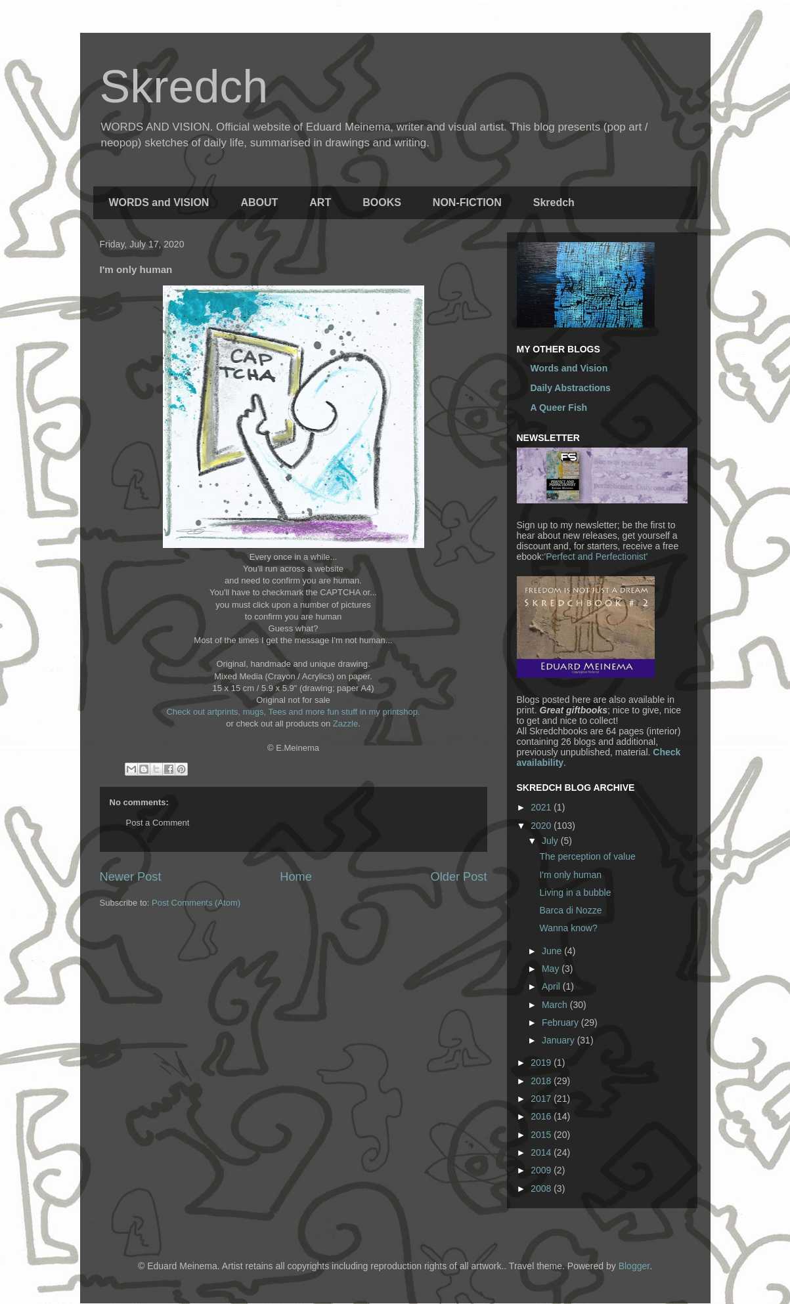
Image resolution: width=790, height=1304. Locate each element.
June (553, 951)
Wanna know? (568, 928)
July (551, 840)
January (559, 1040)
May (551, 968)
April (552, 986)
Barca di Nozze (570, 910)
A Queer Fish (559, 407)
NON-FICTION (467, 202)
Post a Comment (158, 823)
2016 (542, 1116)
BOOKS (381, 202)
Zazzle (345, 723)
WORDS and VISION (159, 202)
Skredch (184, 86)
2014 (542, 1152)
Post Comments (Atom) (196, 903)
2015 (542, 1134)
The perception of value (587, 856)
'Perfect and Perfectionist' (596, 556)
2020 (542, 825)
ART (320, 202)
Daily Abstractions (571, 388)
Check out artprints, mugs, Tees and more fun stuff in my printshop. (293, 712)
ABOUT (259, 202)
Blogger (634, 1266)
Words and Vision (569, 368)
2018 (542, 1081)
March (556, 1004)
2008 (542, 1188)
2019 (542, 1062)
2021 (542, 807)
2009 (542, 1170)
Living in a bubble (575, 892)
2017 (542, 1098)
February (561, 1022)
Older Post (459, 876)
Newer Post (131, 876)
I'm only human (570, 875)
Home (296, 876)
